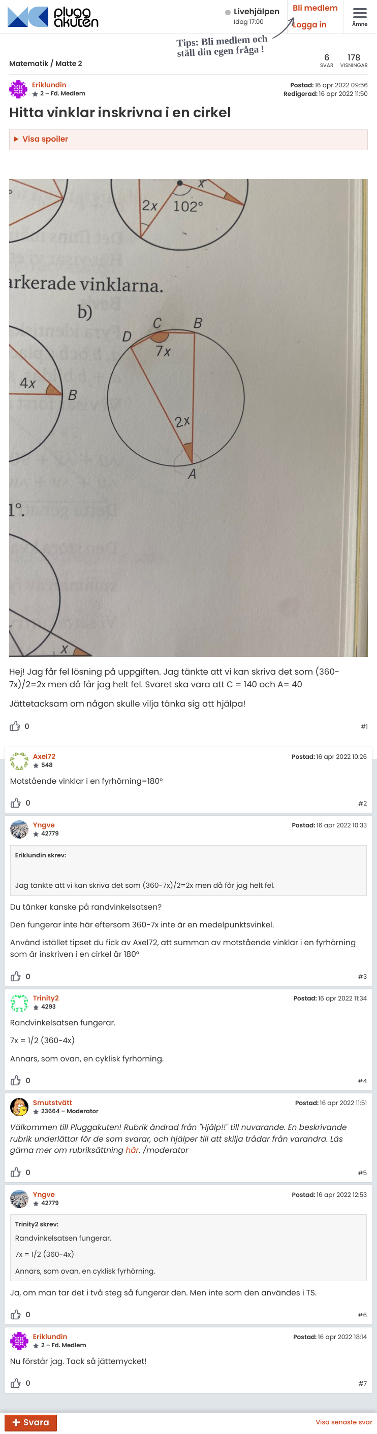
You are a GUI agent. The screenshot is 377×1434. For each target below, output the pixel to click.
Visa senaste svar (344, 1423)
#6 (362, 1316)
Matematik (28, 63)
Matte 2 (68, 63)
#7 (362, 1384)
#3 (362, 977)
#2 (362, 804)
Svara (36, 1422)
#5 (362, 1174)
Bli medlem (315, 8)
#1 (364, 727)
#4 (362, 1082)
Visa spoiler (45, 139)
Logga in (310, 25)
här (132, 1150)
